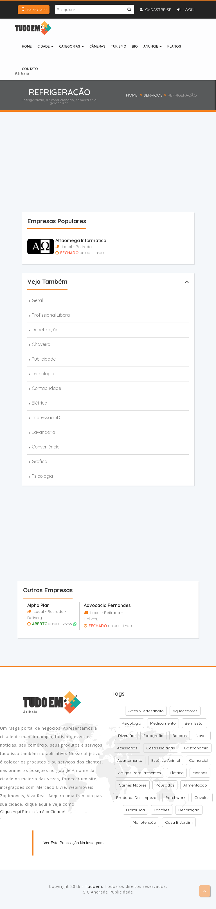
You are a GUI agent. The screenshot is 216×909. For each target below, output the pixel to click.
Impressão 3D (46, 417)
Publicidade (44, 359)
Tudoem (93, 886)
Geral (37, 300)
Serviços (153, 95)
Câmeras (97, 46)
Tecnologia (43, 373)
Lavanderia (43, 432)
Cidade (45, 46)
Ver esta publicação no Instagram (74, 843)
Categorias (71, 46)
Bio (135, 46)
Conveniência (46, 447)
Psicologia (42, 476)
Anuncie (152, 46)
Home (27, 46)
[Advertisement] (119, 171)
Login (186, 9)
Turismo (118, 46)
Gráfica (39, 461)
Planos (174, 46)
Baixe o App (33, 9)
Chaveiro (41, 344)
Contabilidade (46, 388)
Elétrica (39, 403)
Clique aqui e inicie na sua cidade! (32, 811)
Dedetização (45, 329)
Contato (30, 69)
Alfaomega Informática (80, 240)
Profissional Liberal (51, 315)
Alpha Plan (38, 605)
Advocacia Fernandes (107, 605)
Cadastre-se (155, 9)
